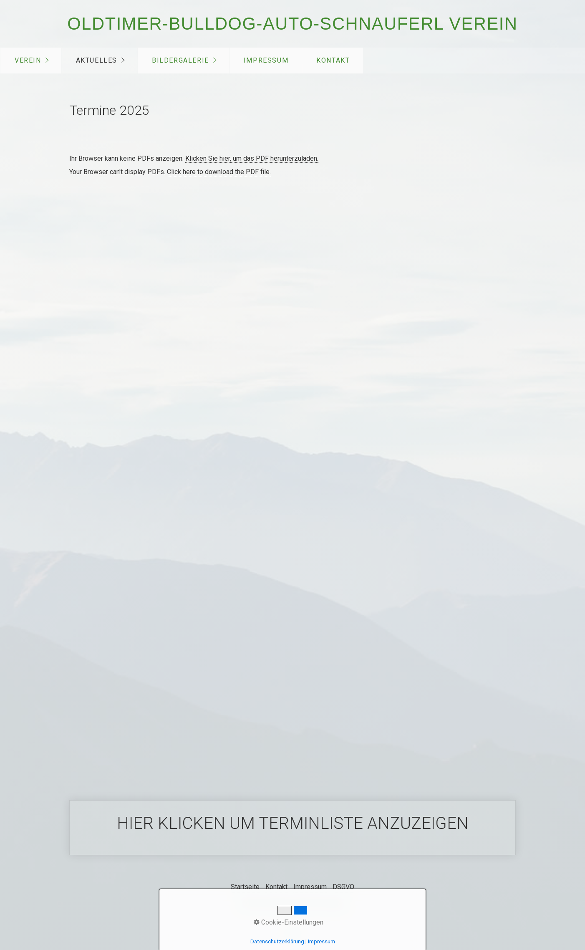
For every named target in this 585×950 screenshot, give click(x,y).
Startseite (245, 887)
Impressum (266, 60)
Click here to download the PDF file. (219, 172)
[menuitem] (30, 60)
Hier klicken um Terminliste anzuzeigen (292, 828)
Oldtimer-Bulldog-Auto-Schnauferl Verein (292, 23)
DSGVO (343, 887)
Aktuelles (96, 60)
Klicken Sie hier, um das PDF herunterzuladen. (251, 158)
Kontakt (333, 60)
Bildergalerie (180, 60)
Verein (28, 60)
